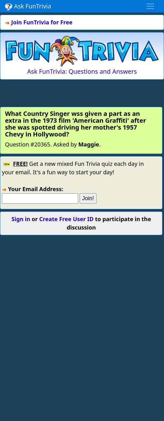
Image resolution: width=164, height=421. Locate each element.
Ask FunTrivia (28, 6)
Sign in (21, 219)
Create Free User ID (66, 219)
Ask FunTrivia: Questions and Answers (82, 71)
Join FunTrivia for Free (41, 22)
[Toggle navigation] (150, 6)
